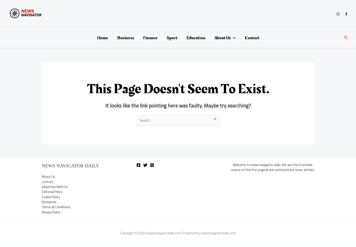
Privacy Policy (51, 212)
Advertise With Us (55, 186)
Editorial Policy (52, 192)
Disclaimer (49, 202)
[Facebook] (346, 14)
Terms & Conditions (56, 207)
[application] (233, 38)
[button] (346, 38)
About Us (225, 38)
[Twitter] (145, 165)
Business (125, 37)
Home (102, 37)
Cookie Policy (51, 197)
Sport (172, 37)
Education (195, 37)
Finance (150, 37)
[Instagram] (338, 14)
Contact (252, 37)
